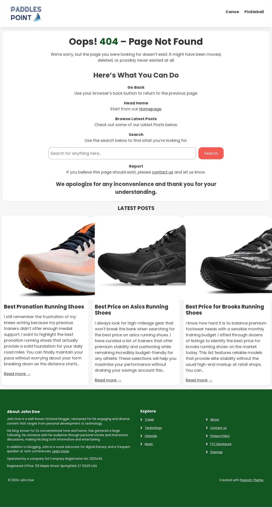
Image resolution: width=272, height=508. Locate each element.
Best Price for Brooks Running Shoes (225, 310)
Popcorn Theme (251, 480)
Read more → (17, 373)
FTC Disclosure (220, 444)
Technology (153, 428)
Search (211, 153)
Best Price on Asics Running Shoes (131, 310)
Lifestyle (151, 436)
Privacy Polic (219, 436)
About (214, 420)
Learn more (60, 451)
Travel (149, 420)
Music (149, 444)
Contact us (218, 428)
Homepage (150, 109)
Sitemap (216, 452)
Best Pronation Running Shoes (44, 307)
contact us (162, 172)
